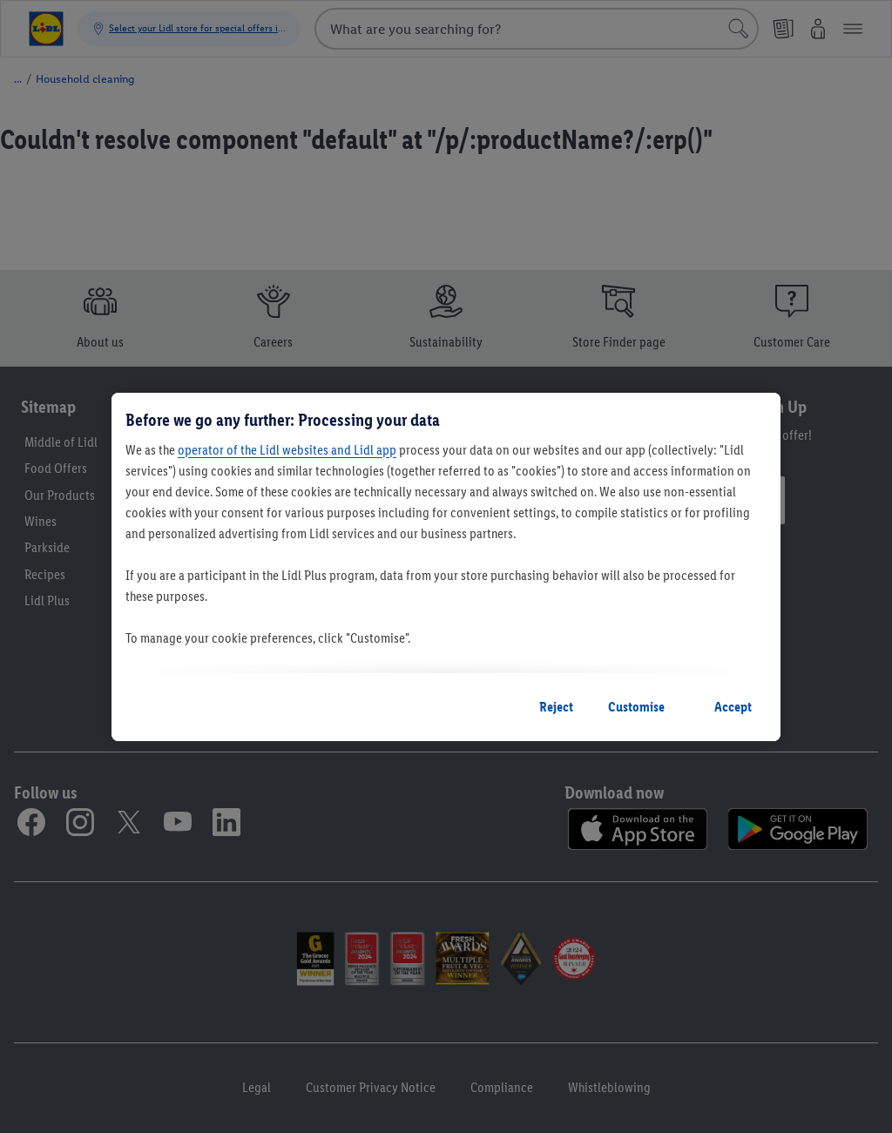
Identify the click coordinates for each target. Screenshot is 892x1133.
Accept (733, 706)
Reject (556, 706)
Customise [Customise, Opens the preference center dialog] (636, 706)
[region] (446, 567)
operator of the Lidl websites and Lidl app (287, 450)
